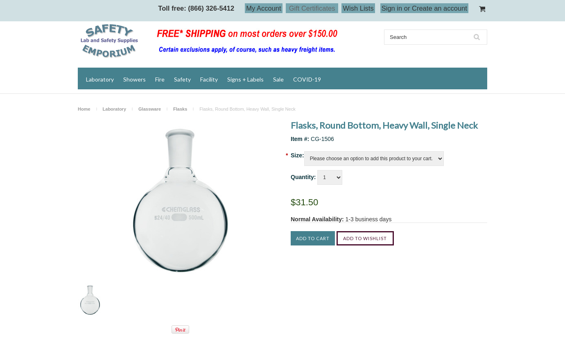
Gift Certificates (312, 8)
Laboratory (100, 79)
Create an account (439, 8)
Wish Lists (358, 8)
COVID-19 (307, 79)
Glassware (149, 109)
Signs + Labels (245, 79)
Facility (209, 79)
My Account (263, 8)
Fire (160, 79)
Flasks (180, 109)
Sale (278, 79)
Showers (134, 79)
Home (84, 109)
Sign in (392, 8)
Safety (182, 79)
